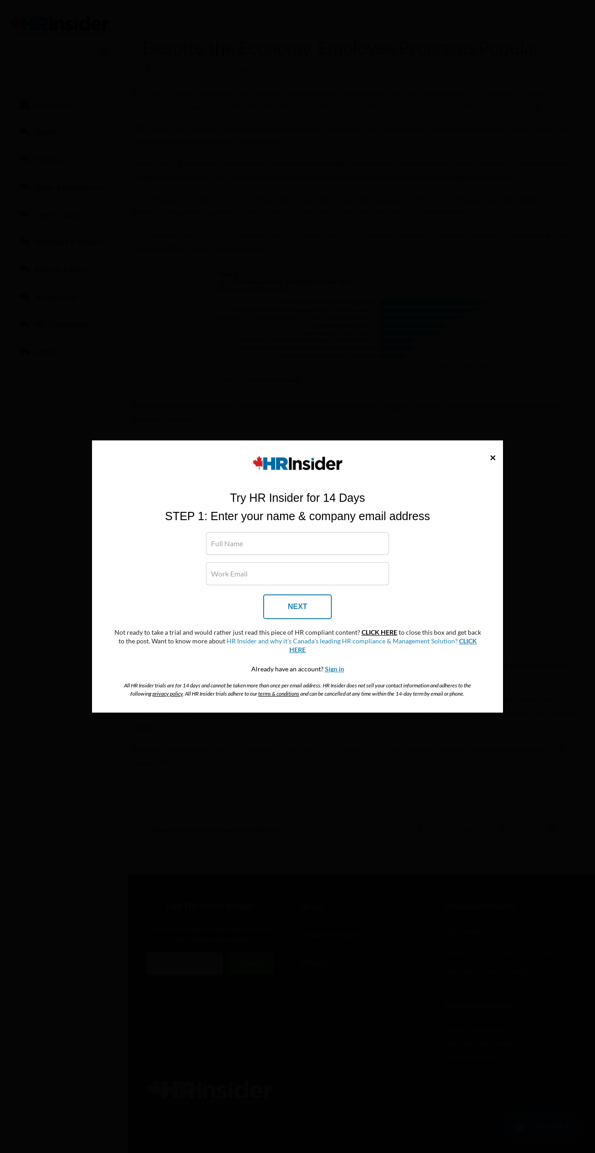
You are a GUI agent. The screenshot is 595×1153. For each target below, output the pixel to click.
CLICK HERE (379, 632)
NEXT (298, 606)
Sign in (334, 669)
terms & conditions (278, 693)
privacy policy (167, 693)
